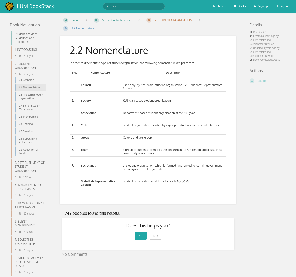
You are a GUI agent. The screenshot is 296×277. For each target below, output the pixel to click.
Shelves (219, 6)
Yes (140, 236)
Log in (281, 6)
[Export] (267, 81)
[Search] (107, 6)
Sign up (260, 6)
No (155, 236)
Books (240, 6)
